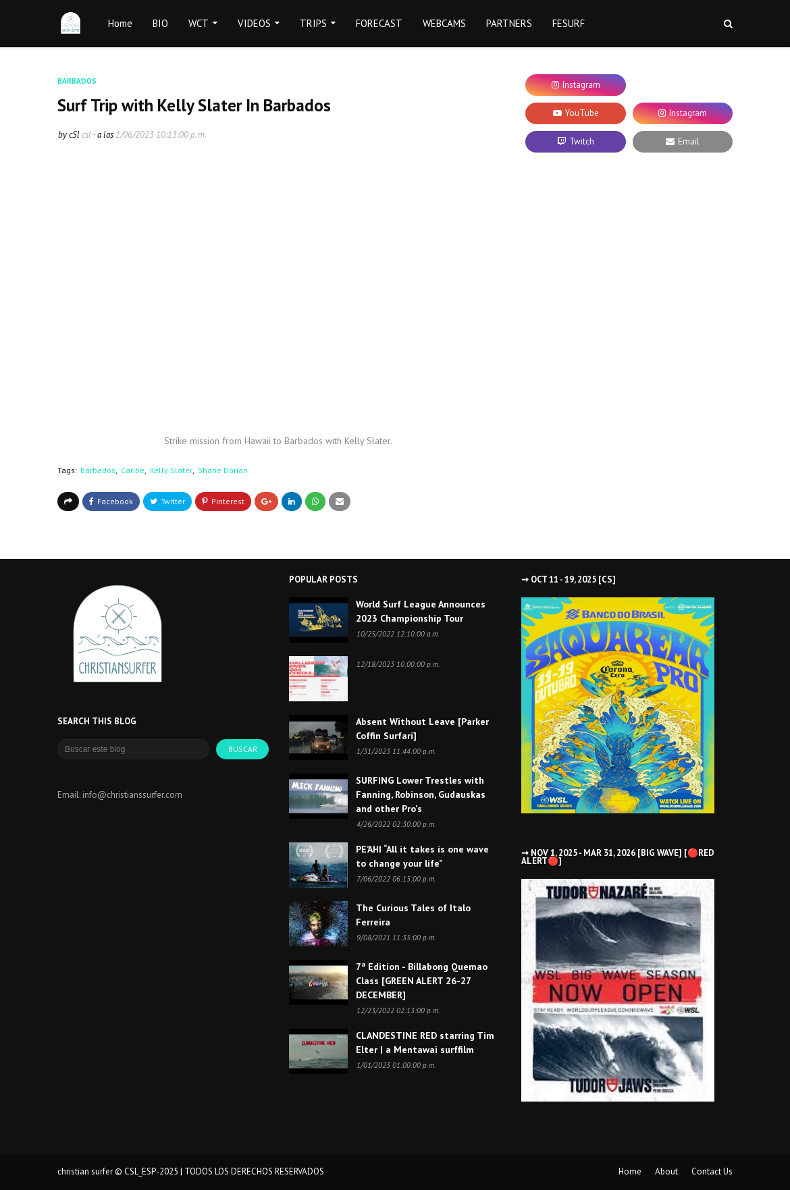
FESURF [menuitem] (568, 23)
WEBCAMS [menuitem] (444, 23)
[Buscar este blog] (133, 749)
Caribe (132, 470)
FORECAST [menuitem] (379, 23)
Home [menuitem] (120, 23)
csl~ (88, 134)
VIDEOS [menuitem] (254, 23)
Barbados (97, 470)
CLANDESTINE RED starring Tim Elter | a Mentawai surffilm (425, 1042)
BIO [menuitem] (160, 23)
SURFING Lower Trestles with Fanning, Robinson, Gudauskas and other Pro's (420, 794)
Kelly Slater (171, 470)
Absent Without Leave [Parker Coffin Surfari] (422, 728)
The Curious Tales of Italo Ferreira (413, 915)
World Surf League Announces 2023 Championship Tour (420, 611)
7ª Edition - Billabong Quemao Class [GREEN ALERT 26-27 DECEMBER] (422, 981)
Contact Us (712, 1171)
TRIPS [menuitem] (313, 23)
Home (629, 1171)
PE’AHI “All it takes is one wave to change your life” (422, 856)
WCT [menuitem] (198, 23)
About (666, 1171)
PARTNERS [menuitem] (509, 23)
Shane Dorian (223, 470)
